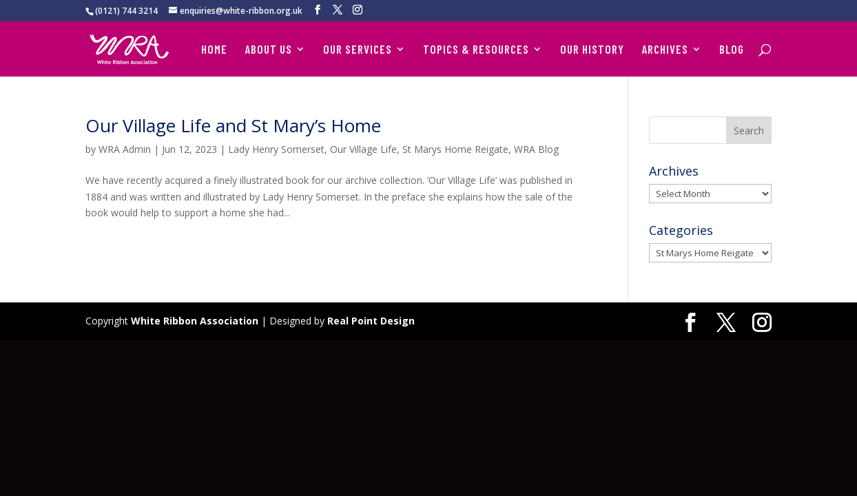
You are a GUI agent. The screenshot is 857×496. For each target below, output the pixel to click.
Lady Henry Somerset (276, 149)
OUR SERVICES (357, 50)
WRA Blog (536, 149)
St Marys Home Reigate (455, 149)
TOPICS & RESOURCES (476, 50)
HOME (214, 50)
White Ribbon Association (194, 320)
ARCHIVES (664, 50)
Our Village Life (363, 149)
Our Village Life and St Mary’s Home (233, 125)
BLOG (731, 50)
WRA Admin (125, 149)
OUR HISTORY (592, 50)
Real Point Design (371, 320)
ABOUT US (268, 50)
